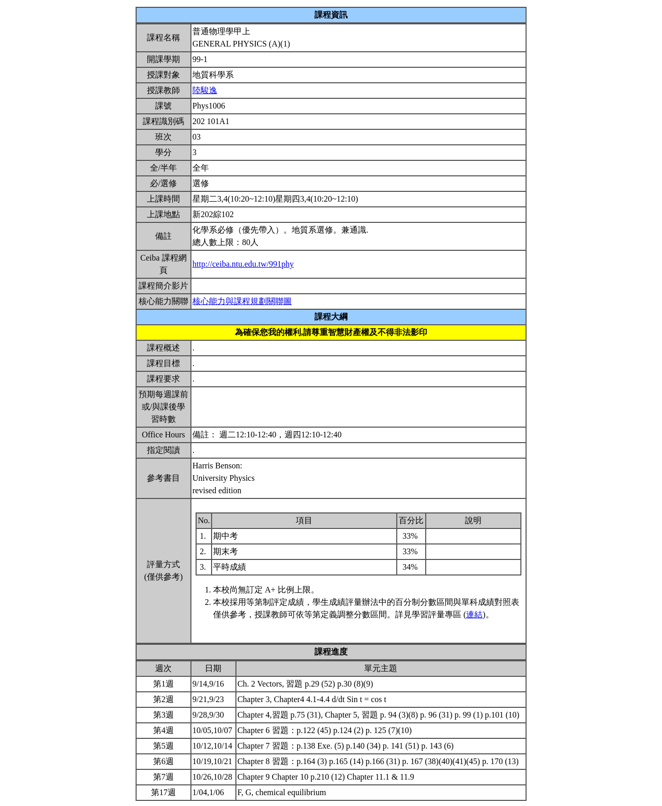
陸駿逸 (204, 90)
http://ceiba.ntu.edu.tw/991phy (243, 264)
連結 (474, 614)
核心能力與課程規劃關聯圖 (242, 301)
